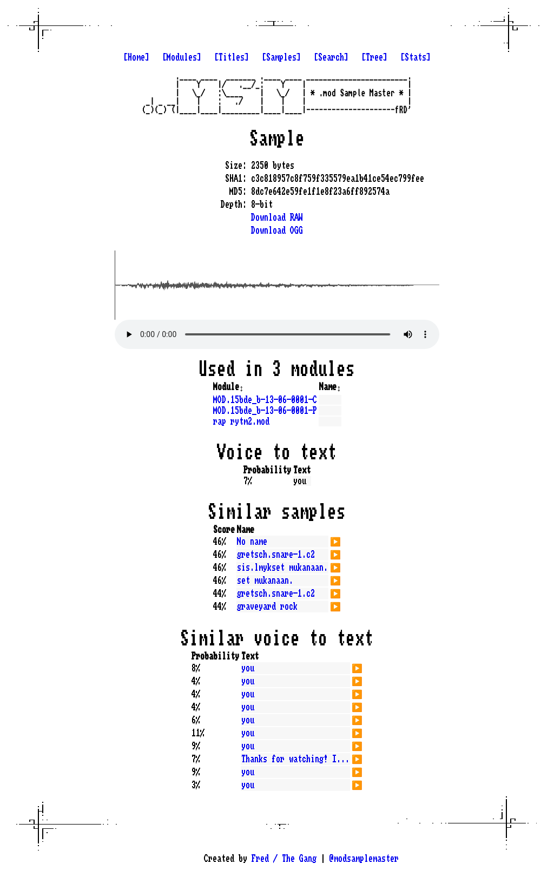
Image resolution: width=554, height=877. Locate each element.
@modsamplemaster (364, 858)
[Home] (136, 57)
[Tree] (374, 57)
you (247, 668)
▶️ (335, 540)
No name (252, 541)
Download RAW (277, 217)
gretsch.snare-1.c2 (276, 554)
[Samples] (281, 57)
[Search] (331, 57)
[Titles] (231, 57)
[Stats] (415, 57)
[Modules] (181, 57)
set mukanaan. (265, 580)
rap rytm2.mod (241, 421)
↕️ (241, 387)
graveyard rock (267, 606)
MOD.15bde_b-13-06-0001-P (265, 410)
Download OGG (277, 230)
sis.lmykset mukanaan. (282, 567)
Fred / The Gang (284, 858)
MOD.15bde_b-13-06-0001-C (265, 399)
